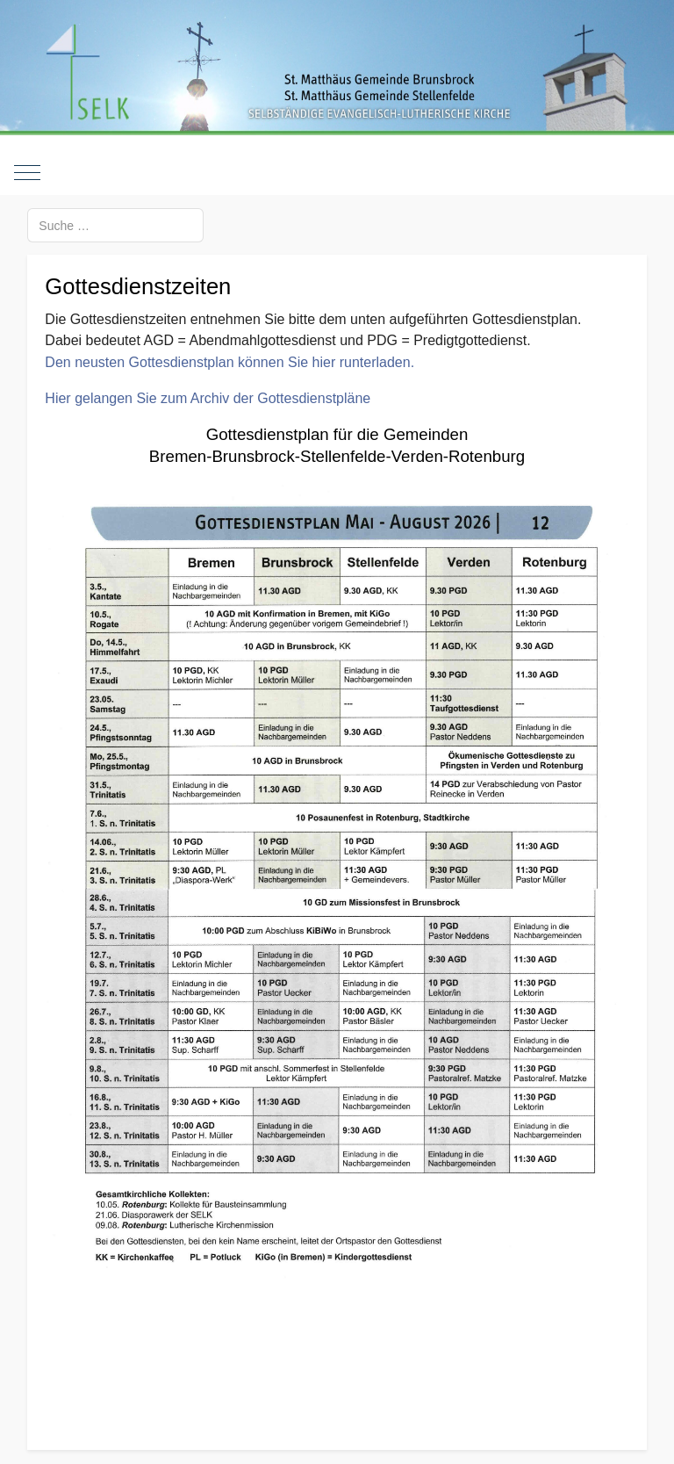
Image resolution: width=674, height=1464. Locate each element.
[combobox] (115, 225)
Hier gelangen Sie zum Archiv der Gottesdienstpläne (207, 398)
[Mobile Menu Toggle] (27, 173)
